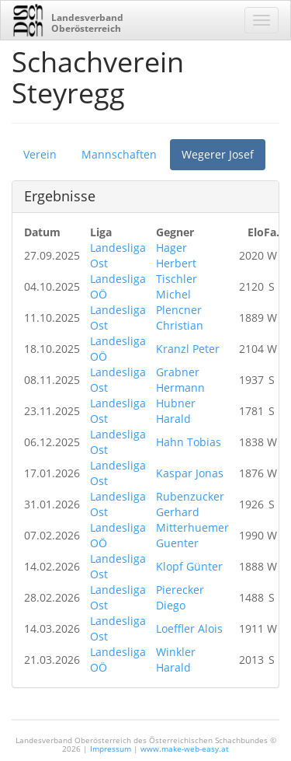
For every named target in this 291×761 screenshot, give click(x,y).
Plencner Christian (179, 317)
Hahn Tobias (188, 442)
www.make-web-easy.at (184, 748)
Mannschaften (119, 154)
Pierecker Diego (180, 597)
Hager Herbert (176, 255)
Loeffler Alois (189, 628)
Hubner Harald (176, 411)
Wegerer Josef (218, 154)
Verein (40, 154)
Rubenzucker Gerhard (190, 504)
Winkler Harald (176, 659)
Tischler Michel (176, 286)
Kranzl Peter (188, 348)
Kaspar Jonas (189, 473)
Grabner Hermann (180, 380)
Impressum (110, 748)
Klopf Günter (189, 566)
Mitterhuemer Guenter (192, 535)
